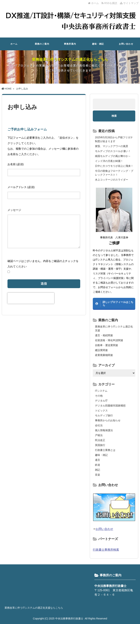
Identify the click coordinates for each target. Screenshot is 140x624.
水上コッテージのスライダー (111, 179)
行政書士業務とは (105, 450)
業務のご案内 (42, 44)
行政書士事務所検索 (106, 549)
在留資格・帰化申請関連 (109, 340)
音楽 (97, 474)
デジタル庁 (101, 400)
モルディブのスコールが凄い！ (113, 151)
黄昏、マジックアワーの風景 (111, 146)
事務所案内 (70, 44)
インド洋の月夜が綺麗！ (109, 161)
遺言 (97, 459)
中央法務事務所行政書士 (69, 618)
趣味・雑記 (98, 44)
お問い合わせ (126, 44)
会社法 (99, 425)
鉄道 (97, 464)
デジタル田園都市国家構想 (110, 405)
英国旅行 (100, 445)
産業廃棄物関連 (104, 355)
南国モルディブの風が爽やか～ (113, 156)
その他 (99, 395)
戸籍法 (99, 435)
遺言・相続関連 (104, 335)
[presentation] (30, 298)
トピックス (101, 410)
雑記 (97, 469)
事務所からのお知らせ (107, 420)
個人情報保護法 (104, 430)
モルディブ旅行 (104, 415)
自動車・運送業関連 (106, 345)
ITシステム (101, 390)
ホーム (93, 3)
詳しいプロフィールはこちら (118, 303)
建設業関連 (101, 350)
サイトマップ (129, 3)
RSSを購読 (110, 3)
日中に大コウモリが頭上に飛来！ (114, 165)
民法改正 (100, 440)
